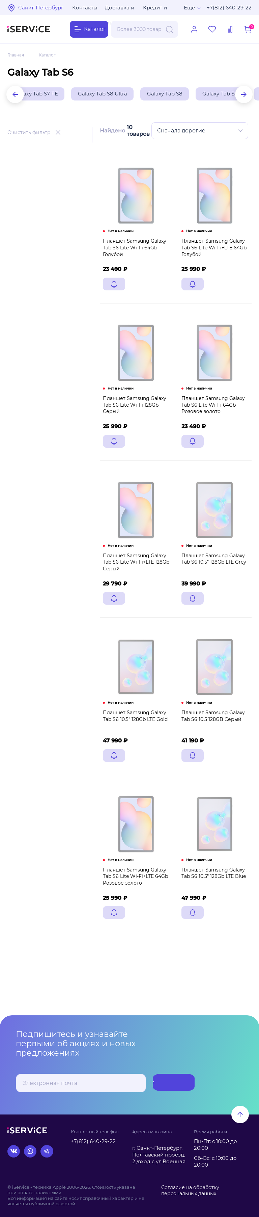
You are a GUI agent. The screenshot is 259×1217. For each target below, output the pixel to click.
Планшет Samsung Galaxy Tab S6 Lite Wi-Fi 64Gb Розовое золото (211, 417)
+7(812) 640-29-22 (229, 7)
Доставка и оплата (119, 9)
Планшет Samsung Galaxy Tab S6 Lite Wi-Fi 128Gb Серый (133, 417)
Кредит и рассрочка (157, 9)
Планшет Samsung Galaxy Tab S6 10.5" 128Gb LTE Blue (212, 896)
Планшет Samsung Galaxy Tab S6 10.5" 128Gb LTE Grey (212, 574)
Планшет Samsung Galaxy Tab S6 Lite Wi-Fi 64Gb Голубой (133, 256)
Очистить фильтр (29, 134)
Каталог (47, 54)
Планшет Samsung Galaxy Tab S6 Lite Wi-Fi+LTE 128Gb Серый (134, 577)
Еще (189, 7)
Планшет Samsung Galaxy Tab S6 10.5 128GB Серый (211, 735)
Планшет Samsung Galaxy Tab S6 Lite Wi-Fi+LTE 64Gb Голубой (212, 256)
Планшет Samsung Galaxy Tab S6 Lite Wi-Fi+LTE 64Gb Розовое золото (133, 899)
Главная (15, 54)
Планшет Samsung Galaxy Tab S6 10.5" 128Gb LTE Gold (133, 735)
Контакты (84, 7)
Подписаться (167, 1083)
